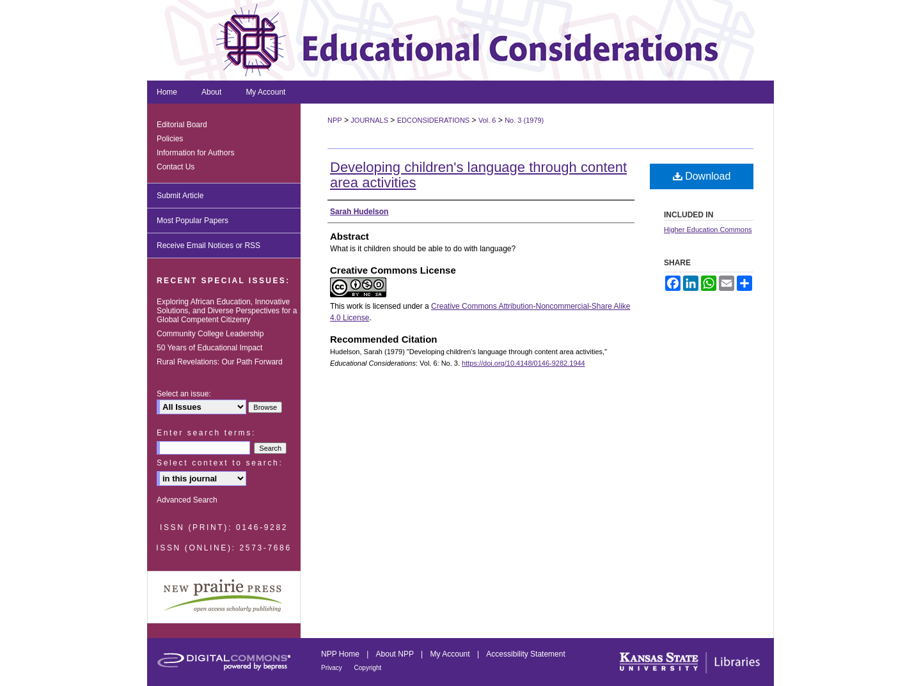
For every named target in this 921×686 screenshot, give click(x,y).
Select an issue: (184, 393)
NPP (334, 120)
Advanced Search (187, 499)
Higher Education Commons (708, 229)
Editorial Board (182, 124)
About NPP (396, 654)
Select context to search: (220, 462)
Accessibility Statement (525, 654)
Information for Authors (195, 152)
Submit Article (180, 195)
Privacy (332, 667)
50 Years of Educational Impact (209, 347)
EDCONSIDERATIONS (433, 120)
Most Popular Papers (192, 220)
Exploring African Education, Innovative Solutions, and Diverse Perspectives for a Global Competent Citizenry (227, 310)
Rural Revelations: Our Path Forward (220, 361)
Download (702, 176)
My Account (451, 654)
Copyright (368, 667)
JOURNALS (369, 120)
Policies (170, 138)
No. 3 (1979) (524, 120)
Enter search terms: (206, 432)
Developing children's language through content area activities (478, 175)
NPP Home (341, 654)
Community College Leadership (210, 333)
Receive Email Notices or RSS (208, 245)
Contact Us (175, 166)
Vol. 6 (487, 120)
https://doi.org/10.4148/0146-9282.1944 (523, 363)
